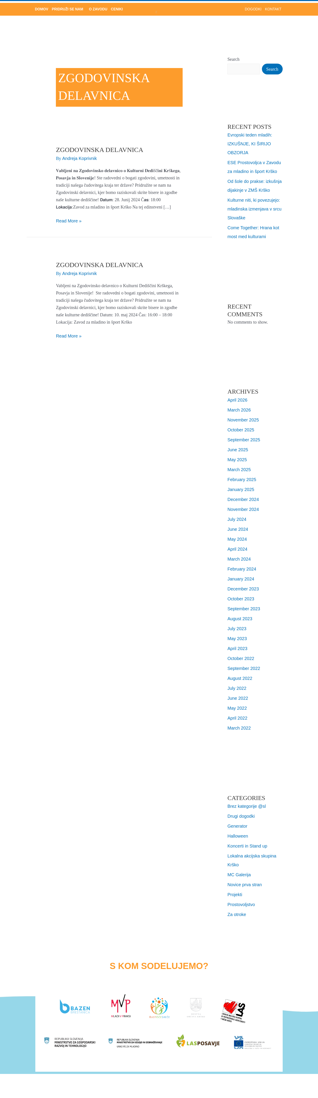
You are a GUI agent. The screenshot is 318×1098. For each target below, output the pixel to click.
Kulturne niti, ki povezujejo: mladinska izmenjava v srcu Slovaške (254, 209)
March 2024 (239, 559)
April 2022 (237, 718)
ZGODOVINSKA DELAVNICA (99, 149)
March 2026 (239, 410)
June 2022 (237, 698)
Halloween (237, 836)
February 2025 (241, 479)
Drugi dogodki (241, 816)
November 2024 (243, 509)
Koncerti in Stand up (247, 846)
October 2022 (240, 658)
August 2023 (239, 618)
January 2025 (240, 489)
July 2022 (236, 688)
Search (233, 59)
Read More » (68, 220)
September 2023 (243, 608)
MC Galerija (239, 874)
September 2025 (243, 439)
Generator (237, 826)
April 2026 (237, 400)
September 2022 (243, 668)
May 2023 (237, 638)
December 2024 (243, 499)
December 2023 (243, 588)
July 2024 (236, 519)
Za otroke (236, 914)
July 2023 (236, 628)
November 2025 (243, 419)
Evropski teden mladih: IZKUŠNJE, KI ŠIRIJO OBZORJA (249, 144)
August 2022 (239, 678)
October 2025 (240, 429)
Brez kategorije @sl (246, 806)
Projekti (234, 894)
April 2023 (237, 648)
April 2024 (237, 549)
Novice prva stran (244, 884)
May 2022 (237, 708)
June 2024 (237, 529)
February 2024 (241, 569)
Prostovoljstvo (241, 904)
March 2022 (239, 728)
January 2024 (240, 578)
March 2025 (239, 469)
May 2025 (237, 459)
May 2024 (237, 539)
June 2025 (237, 449)
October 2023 (240, 598)
